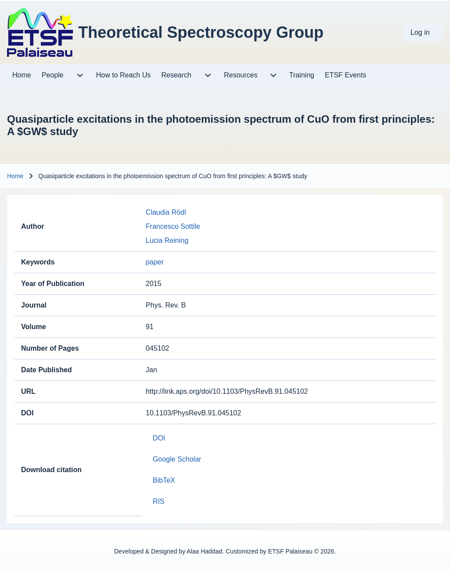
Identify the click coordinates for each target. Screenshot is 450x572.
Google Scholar (177, 459)
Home (15, 176)
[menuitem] (423, 32)
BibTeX (164, 480)
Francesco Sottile (173, 226)
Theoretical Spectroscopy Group (200, 32)
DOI (159, 438)
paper (155, 262)
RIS (159, 501)
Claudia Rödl (166, 212)
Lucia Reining (167, 240)
